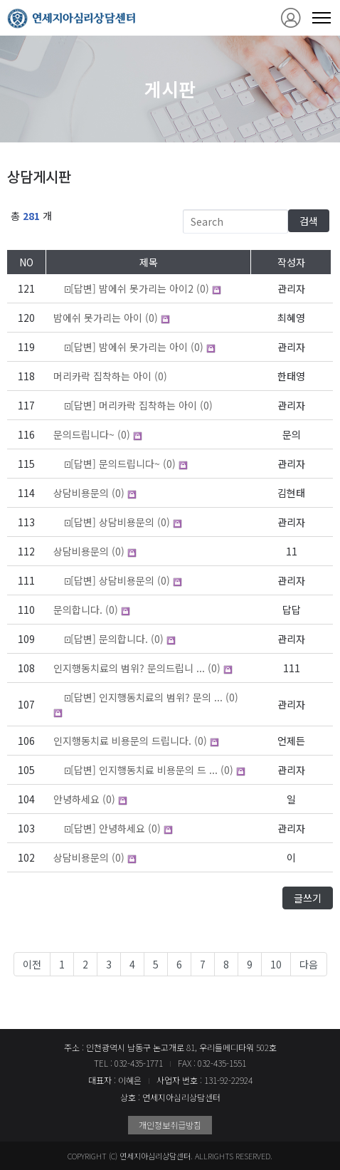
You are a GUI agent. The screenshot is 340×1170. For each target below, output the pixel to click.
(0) (131, 288)
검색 (308, 221)
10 (276, 964)
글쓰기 (308, 898)
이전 (32, 964)
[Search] (235, 221)
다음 (308, 964)
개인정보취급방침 (170, 1125)
